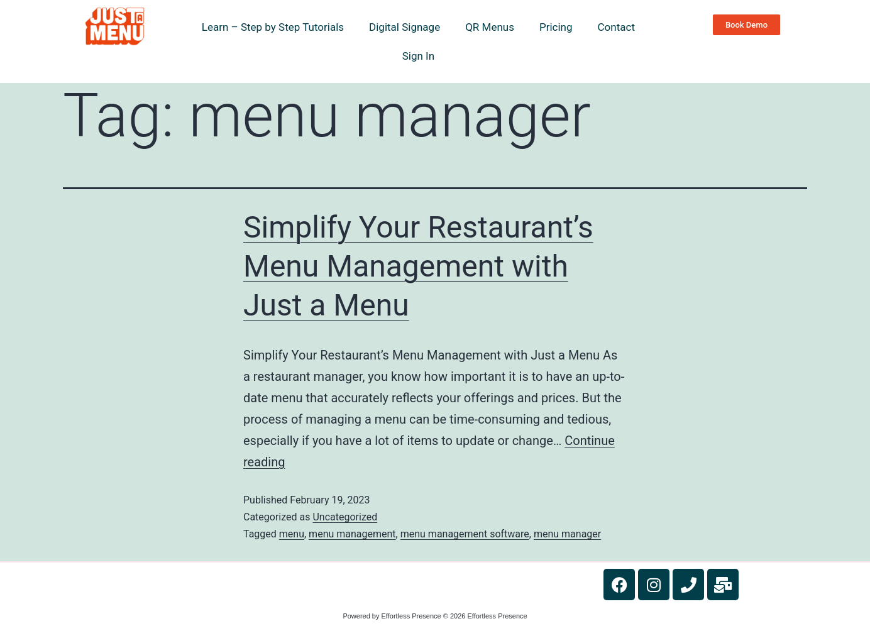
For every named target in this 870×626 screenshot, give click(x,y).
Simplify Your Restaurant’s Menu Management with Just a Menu (418, 266)
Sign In (418, 56)
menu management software (464, 534)
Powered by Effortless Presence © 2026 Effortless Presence (435, 616)
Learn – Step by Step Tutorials (273, 27)
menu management (352, 534)
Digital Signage (404, 27)
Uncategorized (344, 517)
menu (291, 534)
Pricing (556, 27)
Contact (616, 27)
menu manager (567, 534)
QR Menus (489, 27)
